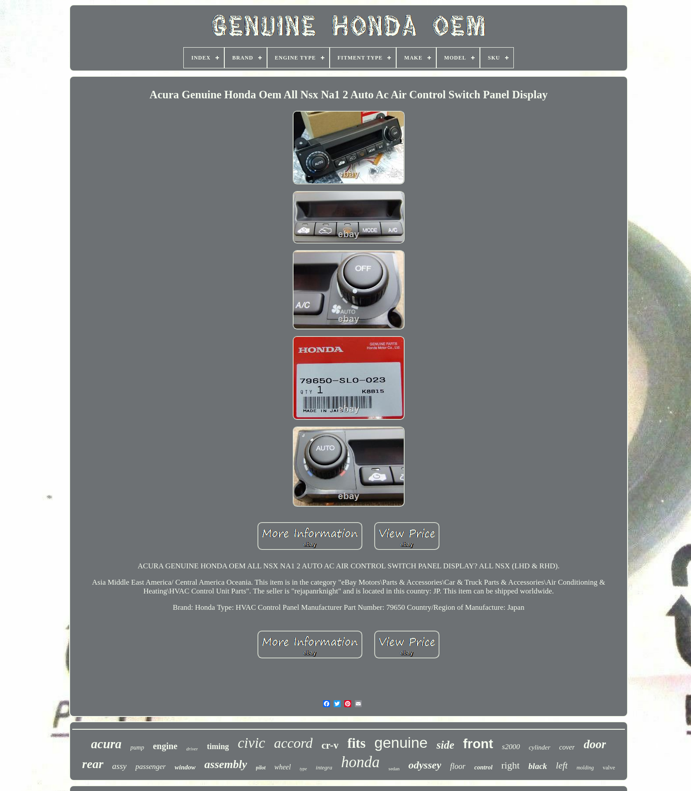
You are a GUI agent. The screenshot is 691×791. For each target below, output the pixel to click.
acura (106, 744)
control (483, 767)
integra (324, 767)
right (511, 765)
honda (360, 762)
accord (293, 743)
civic (251, 743)
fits (356, 743)
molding (585, 768)
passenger (150, 766)
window (185, 767)
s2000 (511, 746)
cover (567, 747)
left (562, 765)
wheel (283, 767)
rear (92, 764)
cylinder (539, 747)
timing (218, 746)
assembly (225, 764)
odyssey (425, 765)
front (478, 743)
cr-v (329, 745)
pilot (261, 768)
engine (165, 746)
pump (137, 747)
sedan (394, 768)
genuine (400, 742)
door (594, 744)
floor (457, 766)
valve (609, 767)
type (303, 768)
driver (192, 748)
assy (119, 766)
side (445, 745)
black (537, 766)
